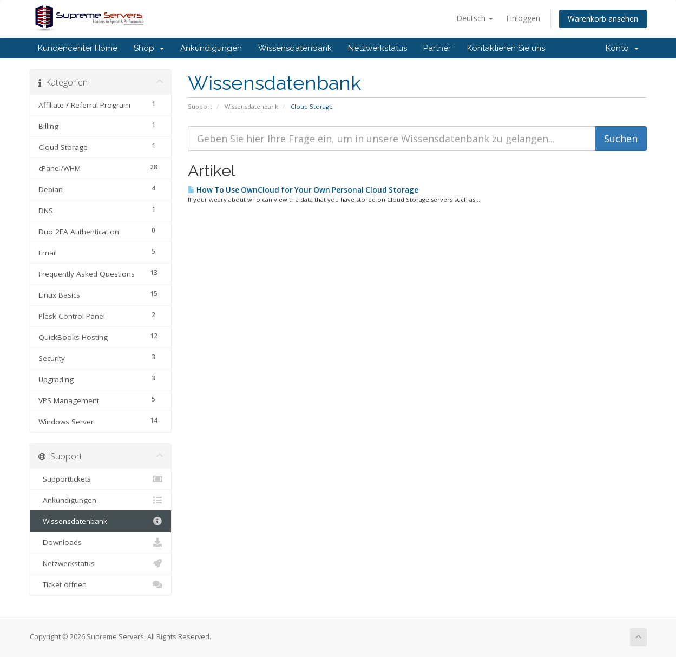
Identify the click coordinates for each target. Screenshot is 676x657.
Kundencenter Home (77, 48)
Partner (437, 48)
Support (200, 106)
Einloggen (523, 18)
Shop (149, 48)
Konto (622, 48)
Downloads (100, 542)
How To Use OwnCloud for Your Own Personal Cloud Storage (303, 190)
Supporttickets (100, 478)
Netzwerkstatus (377, 48)
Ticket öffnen (100, 584)
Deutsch (474, 18)
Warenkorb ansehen (603, 19)
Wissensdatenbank (295, 48)
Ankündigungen (211, 48)
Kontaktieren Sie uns (506, 48)
